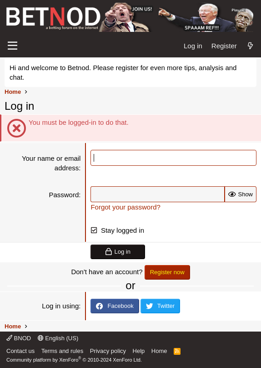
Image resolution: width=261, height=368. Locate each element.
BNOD (18, 338)
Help (139, 351)
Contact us (20, 351)
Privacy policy (108, 351)
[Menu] (12, 46)
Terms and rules (62, 351)
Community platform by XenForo (74, 360)
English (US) (58, 338)
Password (64, 195)
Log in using (60, 306)
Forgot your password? (125, 207)
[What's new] (250, 45)
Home (159, 351)
